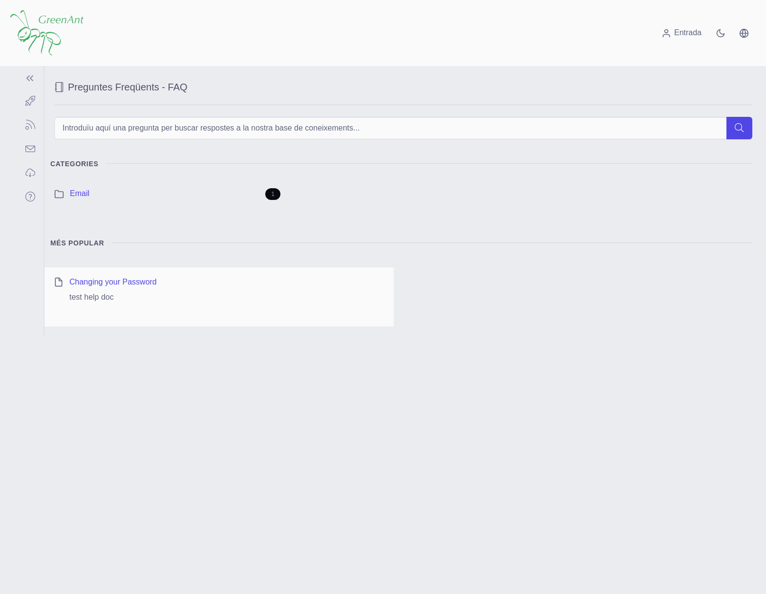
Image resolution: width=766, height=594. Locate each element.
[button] (744, 33)
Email (79, 193)
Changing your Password (113, 282)
